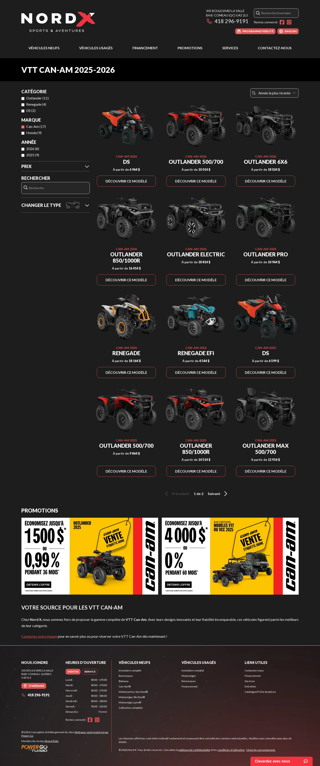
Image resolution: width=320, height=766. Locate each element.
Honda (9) (34, 133)
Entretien (250, 686)
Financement (145, 48)
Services (230, 48)
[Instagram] (289, 22)
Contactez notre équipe (39, 636)
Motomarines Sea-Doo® (133, 691)
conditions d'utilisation (231, 750)
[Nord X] (58, 21)
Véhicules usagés (96, 48)
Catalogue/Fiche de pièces (260, 691)
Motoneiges (189, 675)
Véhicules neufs (44, 48)
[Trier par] (274, 93)
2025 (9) (32, 155)
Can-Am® (125, 686)
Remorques (126, 675)
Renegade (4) (36, 104)
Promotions (190, 48)
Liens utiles (256, 662)
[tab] (73, 672)
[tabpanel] (86, 696)
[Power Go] (66, 748)
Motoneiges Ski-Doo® (132, 697)
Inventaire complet (130, 670)
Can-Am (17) (36, 126)
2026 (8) (32, 148)
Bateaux (123, 681)
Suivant (218, 493)
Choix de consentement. (261, 750)
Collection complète (131, 707)
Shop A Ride (51, 741)
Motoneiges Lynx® (130, 702)
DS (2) (31, 110)
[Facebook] (282, 22)
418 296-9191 (227, 21)
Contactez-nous (275, 48)
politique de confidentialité (194, 750)
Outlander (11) (37, 98)
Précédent (176, 493)
